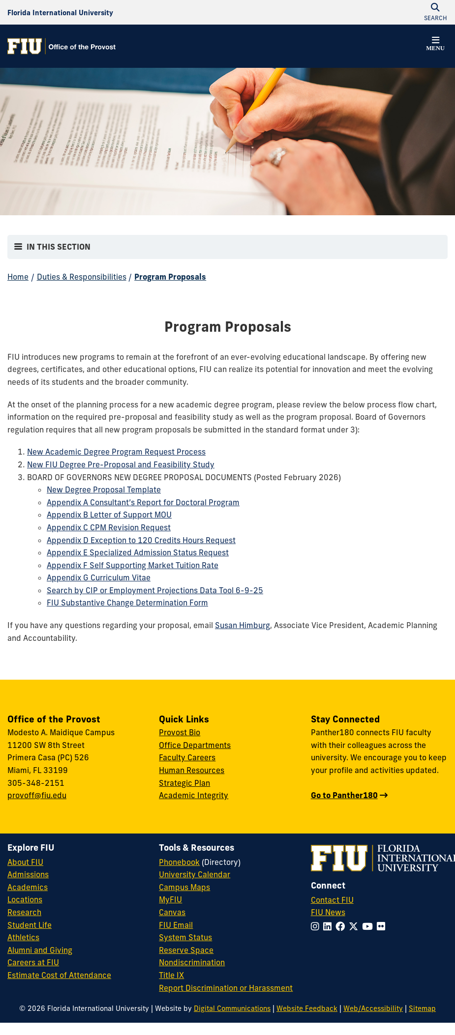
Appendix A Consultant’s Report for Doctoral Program (143, 502)
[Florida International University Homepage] (60, 12)
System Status (185, 937)
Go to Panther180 (344, 795)
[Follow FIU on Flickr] (383, 926)
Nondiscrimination (192, 962)
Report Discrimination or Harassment (226, 988)
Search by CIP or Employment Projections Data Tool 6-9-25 (155, 590)
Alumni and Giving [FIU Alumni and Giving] (39, 950)
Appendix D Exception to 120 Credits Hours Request (141, 540)
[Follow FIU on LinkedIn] (329, 926)
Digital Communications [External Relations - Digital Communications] (232, 1008)
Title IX (171, 975)
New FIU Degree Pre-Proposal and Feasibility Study (120, 464)
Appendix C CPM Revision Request (109, 527)
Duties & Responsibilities (81, 277)
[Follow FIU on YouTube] (369, 926)
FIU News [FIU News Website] (328, 912)
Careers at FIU (33, 962)
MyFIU (170, 899)
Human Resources (191, 770)
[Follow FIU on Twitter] (355, 926)
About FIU (25, 862)
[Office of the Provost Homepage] (61, 46)
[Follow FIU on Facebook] (342, 926)
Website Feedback (306, 1008)
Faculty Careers (187, 757)
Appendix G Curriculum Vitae (99, 577)
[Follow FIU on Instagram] (317, 926)
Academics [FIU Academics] (27, 887)
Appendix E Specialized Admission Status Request (138, 552)
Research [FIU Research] (24, 912)
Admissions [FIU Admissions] (28, 874)
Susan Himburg (242, 625)
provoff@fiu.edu (36, 795)
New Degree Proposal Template (104, 489)
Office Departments (195, 745)
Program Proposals (170, 277)
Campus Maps (184, 887)
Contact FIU (332, 900)
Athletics (23, 937)
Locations (24, 899)
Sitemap (422, 1008)
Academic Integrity (193, 795)
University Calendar (194, 874)
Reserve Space (186, 950)
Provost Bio (179, 732)
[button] (435, 45)
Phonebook (179, 862)
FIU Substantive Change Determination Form (127, 602)
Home (18, 277)
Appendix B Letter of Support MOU (109, 514)
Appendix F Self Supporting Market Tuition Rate (132, 565)
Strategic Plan (184, 783)
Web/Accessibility (373, 1008)
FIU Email (176, 925)
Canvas (172, 912)
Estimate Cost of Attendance (59, 975)
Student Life (29, 925)
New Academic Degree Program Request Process (116, 452)
